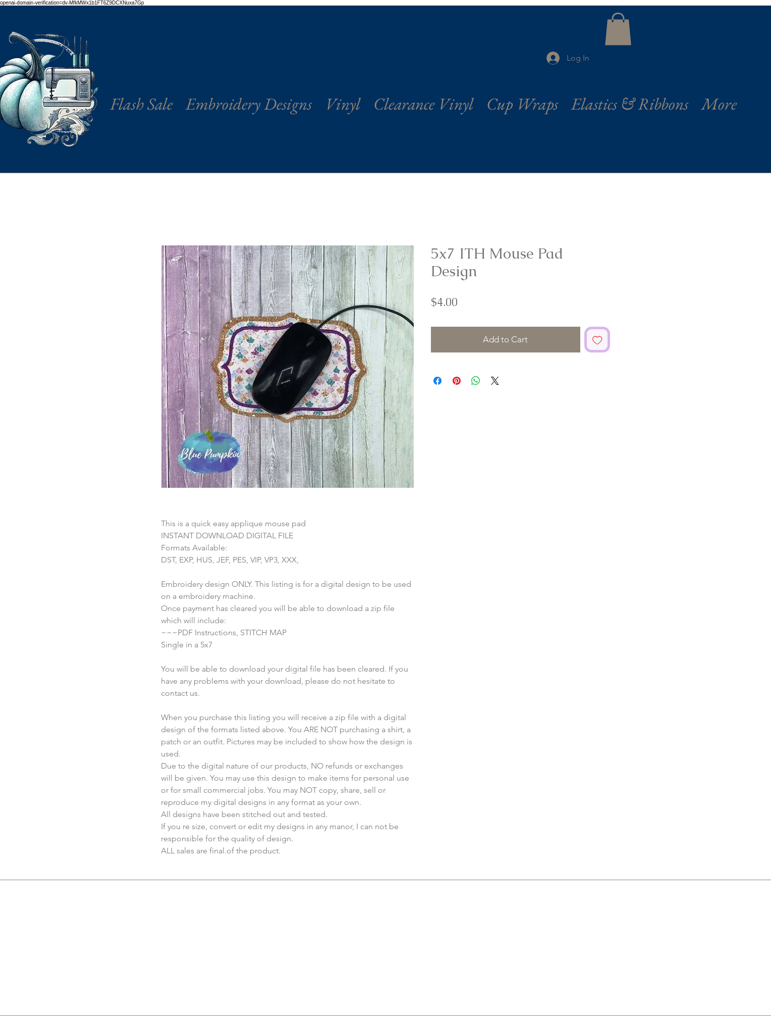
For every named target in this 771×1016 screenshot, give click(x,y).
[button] (618, 29)
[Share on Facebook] (437, 381)
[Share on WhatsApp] (476, 381)
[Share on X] (495, 381)
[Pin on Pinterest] (457, 381)
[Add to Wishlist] (597, 340)
